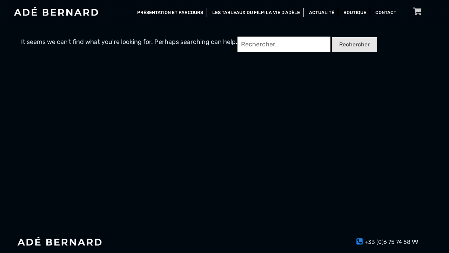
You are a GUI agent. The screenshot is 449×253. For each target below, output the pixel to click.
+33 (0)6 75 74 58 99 (391, 242)
